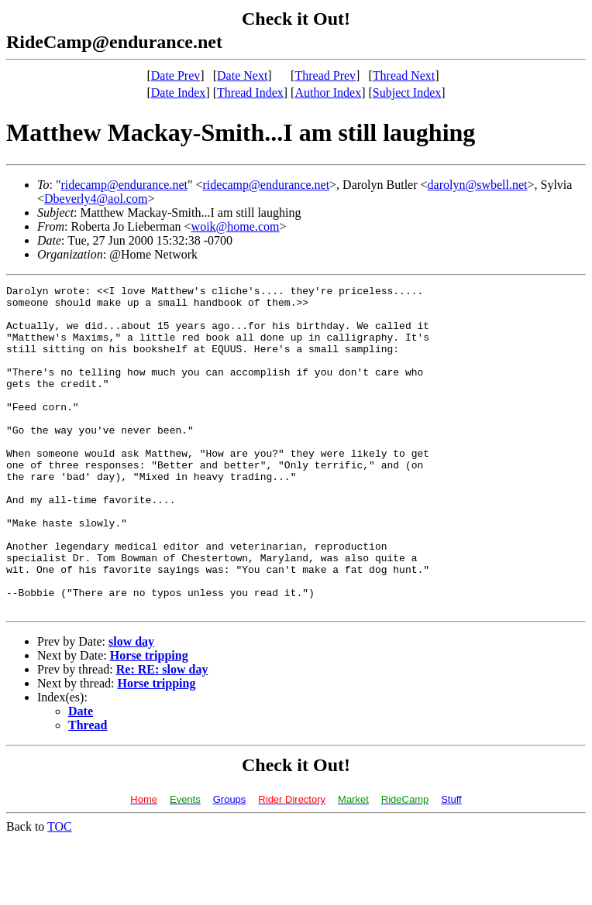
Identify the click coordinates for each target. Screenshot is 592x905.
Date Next (242, 75)
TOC (59, 891)
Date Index (178, 92)
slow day (131, 706)
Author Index (327, 92)
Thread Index (250, 92)
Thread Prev (325, 75)
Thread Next (404, 75)
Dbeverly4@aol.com (95, 198)
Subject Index (407, 92)
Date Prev (176, 75)
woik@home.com (235, 226)
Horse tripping (149, 720)
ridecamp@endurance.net (124, 184)
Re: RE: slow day (162, 734)
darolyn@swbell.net (478, 184)
